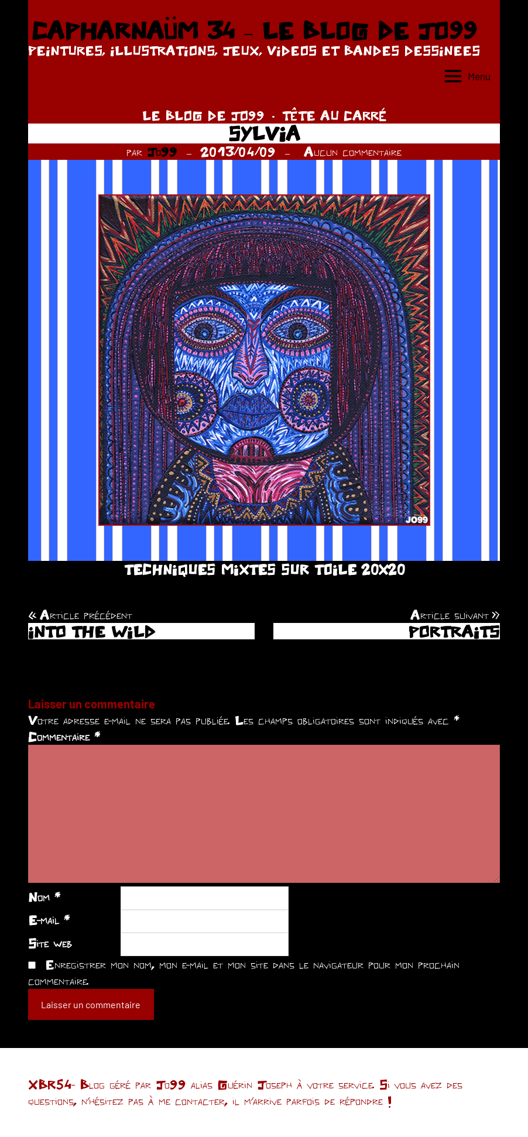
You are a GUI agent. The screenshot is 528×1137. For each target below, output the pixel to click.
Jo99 (162, 151)
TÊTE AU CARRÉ (334, 115)
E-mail (49, 920)
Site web (50, 943)
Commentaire (64, 736)
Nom (44, 897)
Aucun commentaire (353, 151)
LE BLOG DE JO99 (203, 115)
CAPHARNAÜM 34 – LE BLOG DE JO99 (253, 30)
